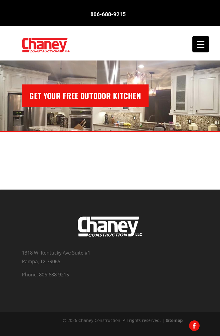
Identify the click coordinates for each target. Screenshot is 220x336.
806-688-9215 (107, 14)
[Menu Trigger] (200, 44)
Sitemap (174, 320)
